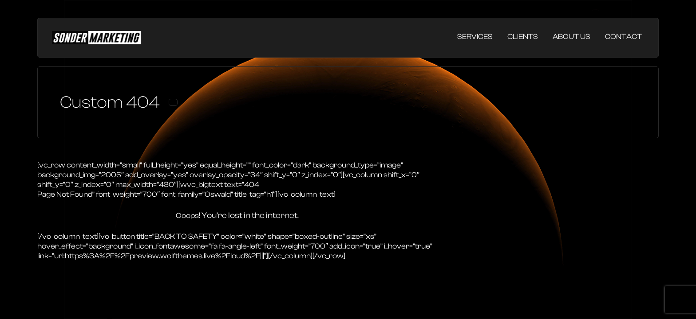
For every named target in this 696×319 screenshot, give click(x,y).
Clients (522, 36)
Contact (623, 36)
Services (475, 36)
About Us (571, 36)
